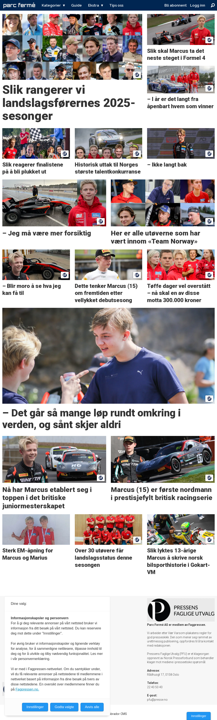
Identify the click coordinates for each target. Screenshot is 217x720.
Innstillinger (198, 716)
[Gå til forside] (19, 5)
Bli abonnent (175, 5)
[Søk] (213, 5)
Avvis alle (92, 707)
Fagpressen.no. (27, 689)
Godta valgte (64, 707)
